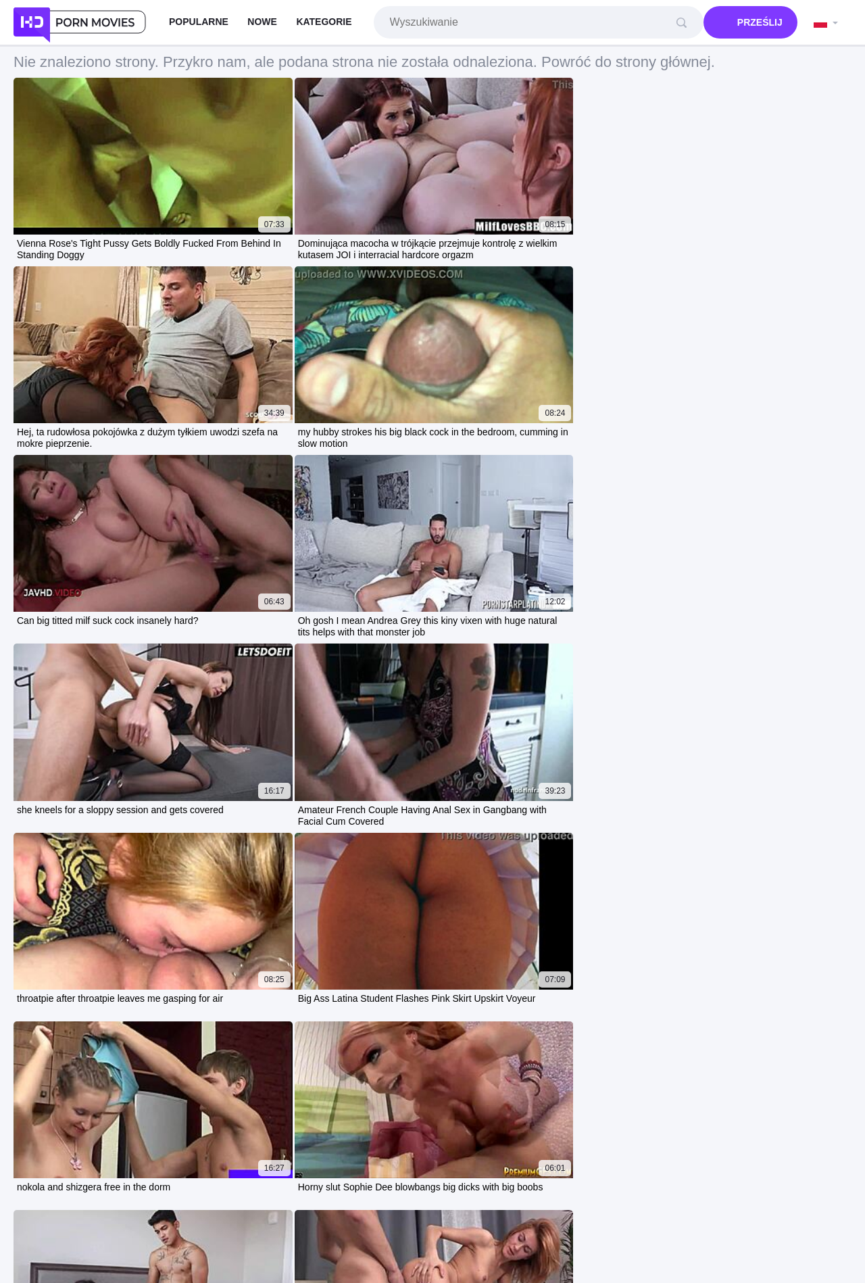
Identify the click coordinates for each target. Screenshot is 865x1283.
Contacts (499, 1230)
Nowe (262, 21)
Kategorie (323, 21)
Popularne (198, 21)
